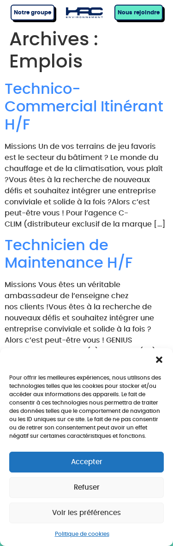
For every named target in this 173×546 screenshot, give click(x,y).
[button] (159, 359)
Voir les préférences (86, 512)
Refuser (87, 487)
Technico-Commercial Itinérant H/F (84, 107)
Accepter (86, 462)
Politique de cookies (82, 534)
